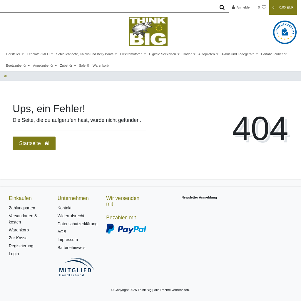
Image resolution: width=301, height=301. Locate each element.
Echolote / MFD (38, 54)
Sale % (84, 65)
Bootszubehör (16, 65)
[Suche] (222, 7)
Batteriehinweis (72, 247)
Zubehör (66, 65)
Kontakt (64, 208)
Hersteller (13, 54)
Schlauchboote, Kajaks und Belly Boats (84, 54)
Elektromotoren (131, 54)
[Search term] (107, 7)
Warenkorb (100, 65)
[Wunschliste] (262, 7)
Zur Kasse (18, 238)
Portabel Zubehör (273, 54)
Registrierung (21, 245)
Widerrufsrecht (71, 215)
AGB (62, 231)
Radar (187, 54)
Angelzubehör (43, 65)
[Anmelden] (242, 7)
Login (14, 253)
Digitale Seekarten (162, 54)
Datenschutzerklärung (78, 223)
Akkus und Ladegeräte (237, 54)
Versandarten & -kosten (24, 218)
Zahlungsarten (22, 208)
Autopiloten (206, 54)
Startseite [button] (34, 143)
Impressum (68, 239)
